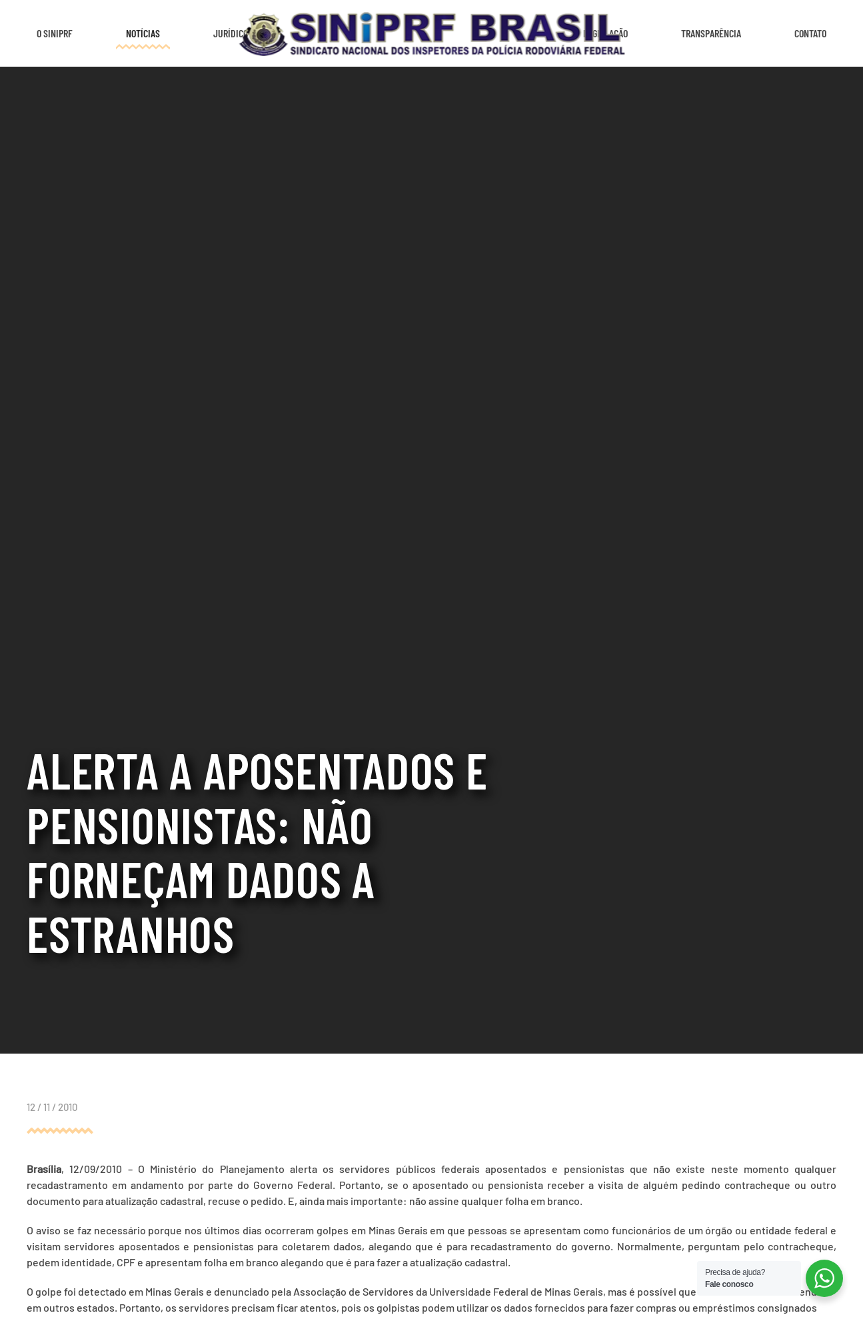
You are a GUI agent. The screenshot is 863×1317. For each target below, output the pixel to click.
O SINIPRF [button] (55, 33)
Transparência (711, 33)
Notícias (143, 33)
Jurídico (230, 33)
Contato (810, 33)
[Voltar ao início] (431, 33)
